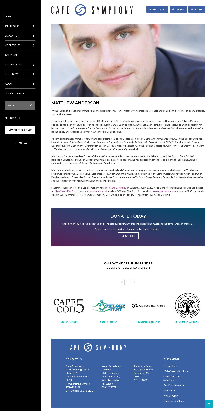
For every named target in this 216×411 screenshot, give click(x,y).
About (20, 83)
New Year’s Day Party (114, 187)
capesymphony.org (93, 191)
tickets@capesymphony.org (163, 191)
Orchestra (20, 26)
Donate (198, 9)
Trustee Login (170, 365)
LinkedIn (25, 143)
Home (8, 16)
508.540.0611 (141, 380)
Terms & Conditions (173, 400)
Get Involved (20, 64)
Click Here (128, 235)
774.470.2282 (73, 387)
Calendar (11, 54)
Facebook (15, 143)
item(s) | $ (14, 117)
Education (20, 35)
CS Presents (20, 45)
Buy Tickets (158, 9)
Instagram (20, 143)
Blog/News (20, 74)
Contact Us (169, 390)
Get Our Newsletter (174, 385)
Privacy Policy (170, 395)
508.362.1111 (85, 390)
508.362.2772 (109, 387)
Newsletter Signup (20, 130)
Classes (180, 9)
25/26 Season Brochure (175, 371)
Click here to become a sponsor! (128, 267)
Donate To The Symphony (171, 378)
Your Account (14, 93)
